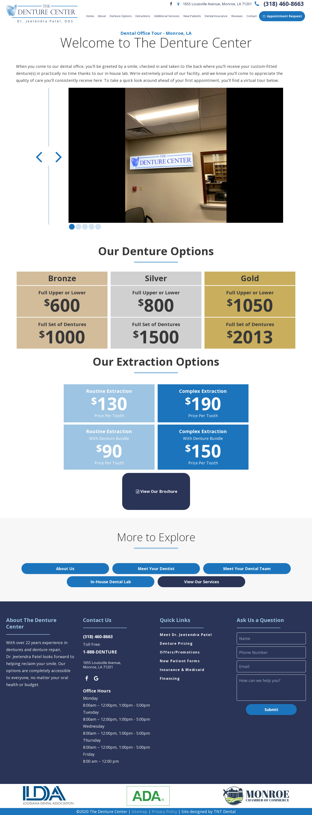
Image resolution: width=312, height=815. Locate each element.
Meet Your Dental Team (247, 568)
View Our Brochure (156, 491)
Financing (170, 678)
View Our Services (201, 581)
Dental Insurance (216, 16)
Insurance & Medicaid (182, 669)
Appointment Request (282, 16)
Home (90, 16)
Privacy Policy (164, 811)
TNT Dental (225, 811)
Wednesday (93, 726)
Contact (252, 16)
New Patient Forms (180, 661)
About (102, 16)
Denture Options (121, 16)
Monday (90, 698)
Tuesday (91, 712)
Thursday (92, 740)
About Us (65, 568)
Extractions (143, 16)
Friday (89, 754)
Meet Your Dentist (156, 568)
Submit (271, 709)
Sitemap (139, 811)
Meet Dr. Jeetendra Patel (186, 634)
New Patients (192, 16)
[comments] (271, 687)
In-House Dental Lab (110, 581)
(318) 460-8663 (278, 4)
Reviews (237, 16)
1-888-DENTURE (100, 652)
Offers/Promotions (180, 652)
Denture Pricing (176, 643)
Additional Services (167, 16)
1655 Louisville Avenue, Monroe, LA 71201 (214, 4)
